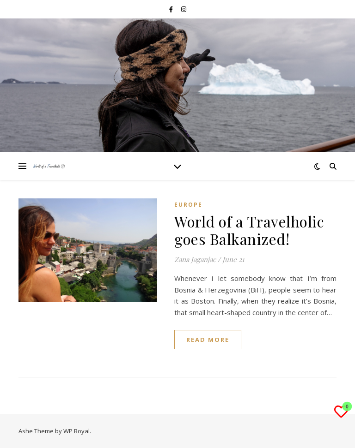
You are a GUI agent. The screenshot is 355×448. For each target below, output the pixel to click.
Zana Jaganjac (195, 259)
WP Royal (76, 431)
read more (207, 339)
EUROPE (188, 205)
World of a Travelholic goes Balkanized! (249, 230)
